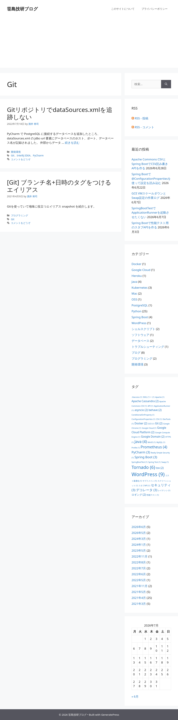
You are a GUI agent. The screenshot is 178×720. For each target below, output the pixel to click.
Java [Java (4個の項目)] (141, 441)
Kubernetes (140, 288)
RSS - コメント (143, 127)
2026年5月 (139, 533)
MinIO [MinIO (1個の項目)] (152, 442)
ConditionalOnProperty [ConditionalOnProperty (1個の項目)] (143, 415)
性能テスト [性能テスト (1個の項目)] (153, 495)
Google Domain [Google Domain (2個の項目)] (153, 436)
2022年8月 (139, 562)
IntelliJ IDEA (24, 155)
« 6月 (135, 696)
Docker (136, 264)
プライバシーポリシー (154, 8)
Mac (134, 293)
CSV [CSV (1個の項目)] (159, 419)
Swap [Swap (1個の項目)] (165, 462)
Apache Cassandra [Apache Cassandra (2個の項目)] (145, 401)
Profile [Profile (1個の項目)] (136, 447)
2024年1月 (139, 545)
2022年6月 (139, 574)
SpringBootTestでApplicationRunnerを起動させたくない (150, 212)
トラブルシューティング (148, 347)
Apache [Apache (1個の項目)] (159, 397)
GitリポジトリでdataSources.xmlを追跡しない (59, 113)
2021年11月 (140, 586)
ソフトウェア (140, 335)
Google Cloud (141, 270)
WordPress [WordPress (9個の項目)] (148, 474)
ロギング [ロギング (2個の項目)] (139, 495)
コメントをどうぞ (20, 159)
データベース (140, 341)
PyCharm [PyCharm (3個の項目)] (141, 452)
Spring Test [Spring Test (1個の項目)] (154, 462)
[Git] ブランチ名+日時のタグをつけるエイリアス (59, 186)
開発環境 (16, 151)
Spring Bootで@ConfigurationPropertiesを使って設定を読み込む (151, 178)
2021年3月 (139, 604)
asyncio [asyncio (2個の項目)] (141, 410)
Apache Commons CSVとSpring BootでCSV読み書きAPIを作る (150, 163)
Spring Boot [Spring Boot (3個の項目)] (146, 457)
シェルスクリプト (143, 329)
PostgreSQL (140, 305)
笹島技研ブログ (22, 9)
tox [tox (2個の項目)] (160, 468)
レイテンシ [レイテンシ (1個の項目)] (164, 490)
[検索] (166, 84)
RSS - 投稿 (140, 118)
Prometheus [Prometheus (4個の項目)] (154, 446)
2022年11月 (140, 556)
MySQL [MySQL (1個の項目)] (160, 442)
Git (12, 155)
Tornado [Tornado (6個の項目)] (143, 467)
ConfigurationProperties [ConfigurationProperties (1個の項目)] (143, 419)
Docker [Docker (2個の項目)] (141, 423)
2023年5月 (139, 550)
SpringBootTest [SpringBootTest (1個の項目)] (140, 462)
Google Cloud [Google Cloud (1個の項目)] (149, 428)
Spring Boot (140, 317)
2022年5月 (139, 580)
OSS (134, 299)
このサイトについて (123, 8)
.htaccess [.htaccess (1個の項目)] (137, 397)
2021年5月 (139, 592)
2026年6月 (139, 527)
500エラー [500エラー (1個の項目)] (149, 397)
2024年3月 (139, 539)
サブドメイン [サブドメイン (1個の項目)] (150, 481)
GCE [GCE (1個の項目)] (151, 423)
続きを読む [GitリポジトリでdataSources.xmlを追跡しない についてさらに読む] (72, 143)
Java (134, 282)
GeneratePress (110, 714)
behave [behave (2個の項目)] (155, 410)
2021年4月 (139, 598)
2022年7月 (139, 568)
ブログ (136, 353)
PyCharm (38, 155)
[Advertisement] (89, 43)
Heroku (137, 276)
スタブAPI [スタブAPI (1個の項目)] (144, 485)
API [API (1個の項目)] (150, 406)
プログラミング (19, 215)
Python (136, 311)
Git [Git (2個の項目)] (159, 423)
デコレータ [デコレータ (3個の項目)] (146, 490)
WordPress (139, 323)
